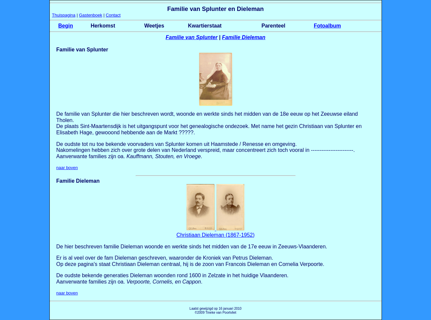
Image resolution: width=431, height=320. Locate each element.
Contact (113, 15)
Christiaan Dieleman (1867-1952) (216, 235)
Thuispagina (64, 15)
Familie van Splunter (191, 37)
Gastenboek (90, 15)
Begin (65, 26)
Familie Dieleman (243, 37)
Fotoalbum (327, 26)
